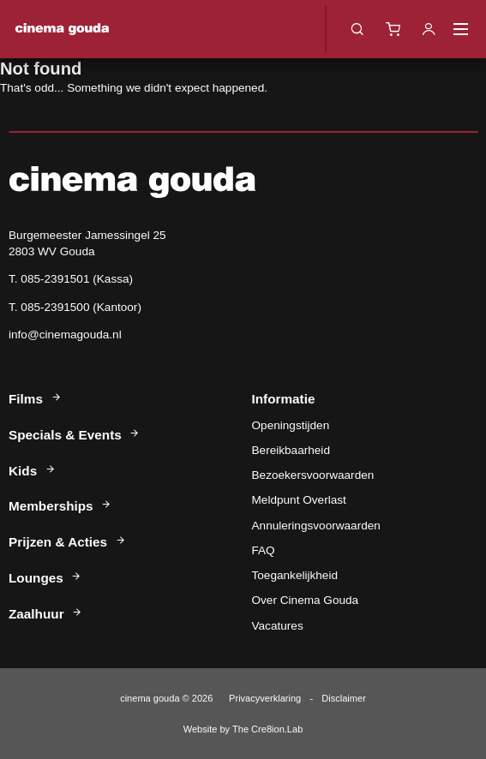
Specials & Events (75, 434)
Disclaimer (343, 698)
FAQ (263, 550)
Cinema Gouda (62, 29)
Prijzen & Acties (68, 542)
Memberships (60, 506)
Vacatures (277, 625)
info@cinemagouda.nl (65, 334)
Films (36, 398)
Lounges (45, 578)
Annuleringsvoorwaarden (316, 525)
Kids (33, 470)
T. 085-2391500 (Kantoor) (75, 307)
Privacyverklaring (265, 698)
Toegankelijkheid (295, 575)
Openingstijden (291, 425)
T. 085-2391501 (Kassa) (71, 278)
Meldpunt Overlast (299, 499)
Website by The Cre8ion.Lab (243, 729)
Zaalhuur (46, 614)
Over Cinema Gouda (305, 600)
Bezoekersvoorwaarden (313, 475)
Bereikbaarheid (291, 450)
